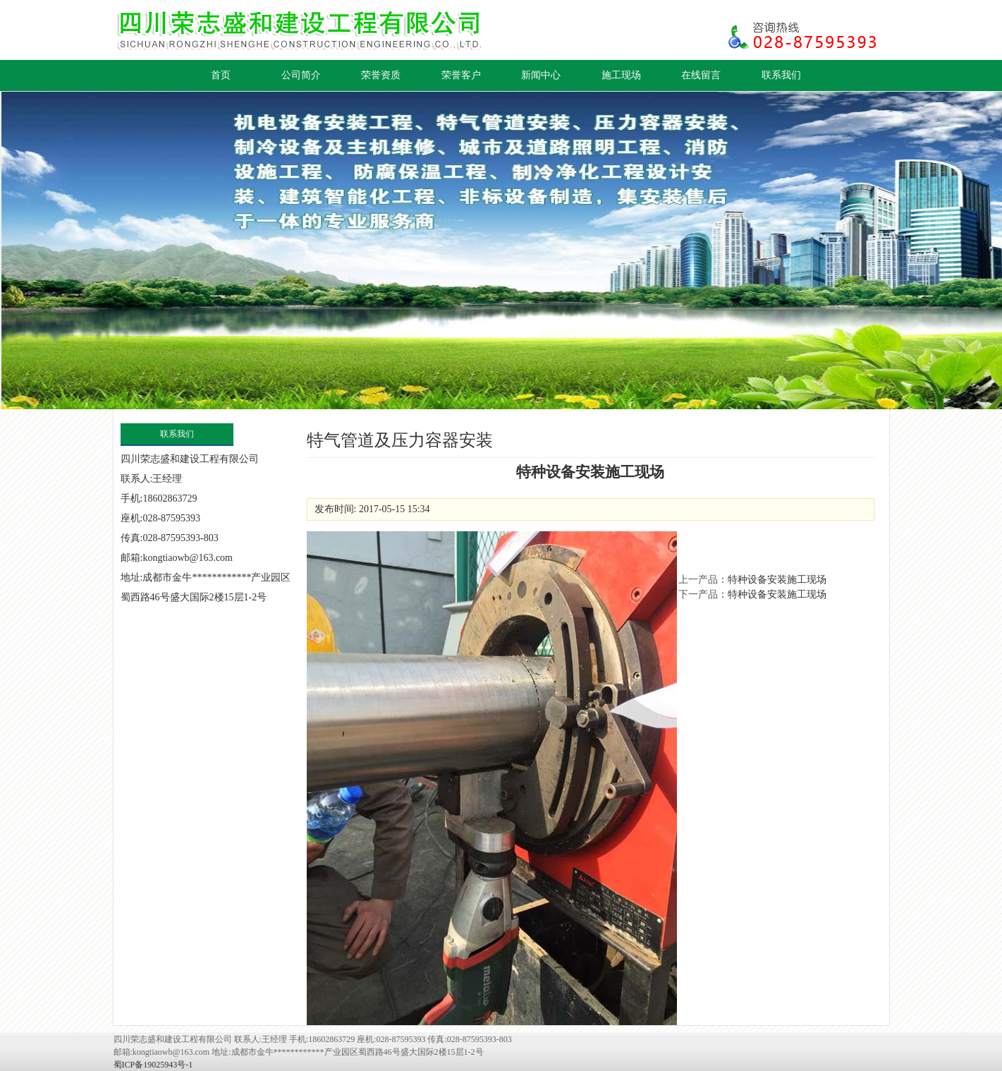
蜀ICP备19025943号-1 (153, 1065)
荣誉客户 (461, 75)
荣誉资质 (381, 75)
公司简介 (301, 75)
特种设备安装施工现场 (777, 579)
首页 (221, 75)
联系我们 (781, 75)
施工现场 (621, 75)
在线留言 (701, 75)
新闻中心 (541, 75)
